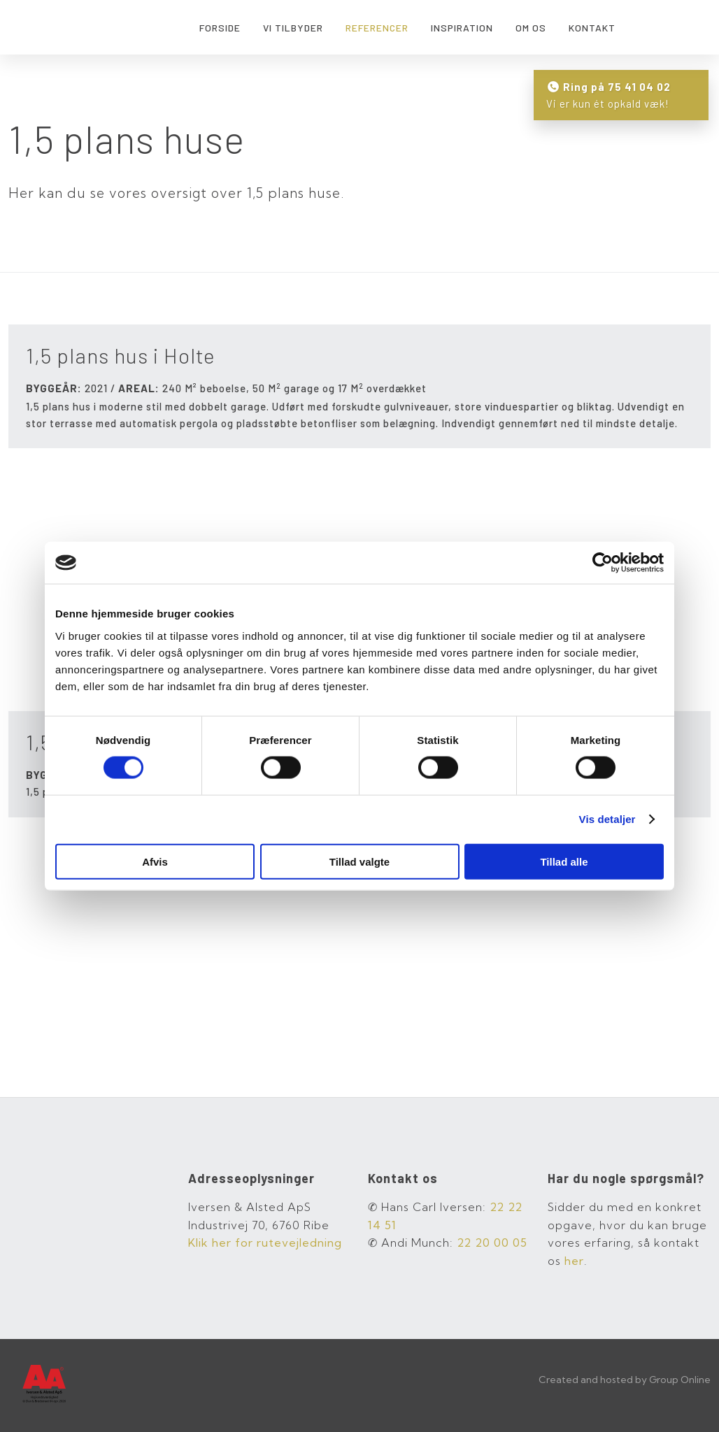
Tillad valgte (359, 861)
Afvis (155, 861)
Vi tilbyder (293, 28)
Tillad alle (564, 861)
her (574, 1261)
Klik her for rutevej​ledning (265, 1243)
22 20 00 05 (492, 1243)
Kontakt (592, 28)
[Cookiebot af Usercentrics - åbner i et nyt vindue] (602, 562)
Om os (530, 28)
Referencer (377, 28)
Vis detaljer (607, 819)
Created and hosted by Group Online (625, 1379)
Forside (220, 28)
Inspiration (462, 28)
